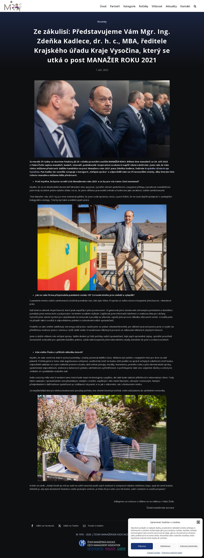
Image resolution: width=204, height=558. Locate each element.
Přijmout (142, 546)
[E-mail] (93, 526)
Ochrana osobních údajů (172, 552)
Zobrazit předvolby (188, 546)
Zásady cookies (153, 552)
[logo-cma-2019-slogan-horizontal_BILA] (102, 539)
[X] (68, 526)
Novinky (102, 21)
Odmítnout (165, 546)
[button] (198, 522)
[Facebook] (42, 526)
